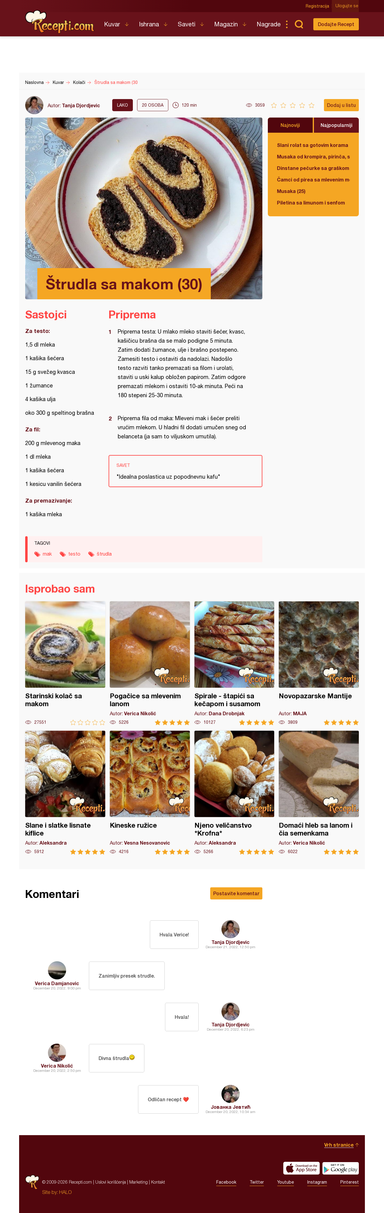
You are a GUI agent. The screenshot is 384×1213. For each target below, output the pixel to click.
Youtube (285, 1182)
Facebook (226, 1182)
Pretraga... (299, 24)
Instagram (317, 1182)
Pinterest (349, 1182)
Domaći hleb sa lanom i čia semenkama (319, 793)
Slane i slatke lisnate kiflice (65, 793)
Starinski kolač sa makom (65, 663)
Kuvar (112, 24)
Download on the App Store (301, 1168)
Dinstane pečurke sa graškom (313, 168)
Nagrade (269, 24)
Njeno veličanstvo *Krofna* (234, 793)
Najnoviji (290, 125)
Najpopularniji (336, 125)
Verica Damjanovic (57, 983)
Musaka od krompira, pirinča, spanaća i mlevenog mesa (313, 156)
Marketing (138, 1182)
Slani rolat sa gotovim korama (312, 145)
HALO (65, 1192)
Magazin (226, 24)
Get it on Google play (340, 1168)
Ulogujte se (347, 6)
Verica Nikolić (57, 1065)
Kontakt (158, 1182)
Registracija (318, 6)
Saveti (186, 24)
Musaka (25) (291, 191)
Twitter (257, 1182)
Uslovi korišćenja (110, 1182)
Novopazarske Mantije (319, 663)
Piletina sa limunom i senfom (311, 202)
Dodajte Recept (336, 24)
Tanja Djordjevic (81, 105)
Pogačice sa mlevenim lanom (150, 663)
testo (74, 554)
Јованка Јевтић (231, 1107)
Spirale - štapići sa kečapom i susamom (234, 663)
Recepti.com (60, 22)
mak (47, 554)
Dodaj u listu (341, 105)
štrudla (104, 554)
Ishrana (149, 24)
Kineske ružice (150, 793)
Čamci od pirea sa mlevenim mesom (313, 179)
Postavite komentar (236, 893)
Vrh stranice (339, 1145)
